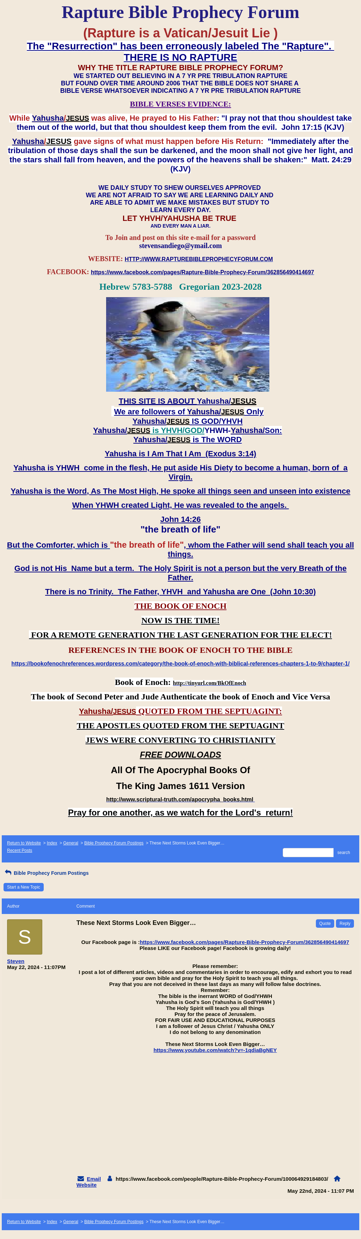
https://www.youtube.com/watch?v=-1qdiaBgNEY (215, 1050)
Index (52, 843)
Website (87, 1185)
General (70, 843)
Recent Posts (19, 850)
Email (94, 1179)
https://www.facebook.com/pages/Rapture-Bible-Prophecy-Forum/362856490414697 (244, 942)
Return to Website (24, 843)
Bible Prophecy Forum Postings (113, 843)
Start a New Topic (23, 887)
